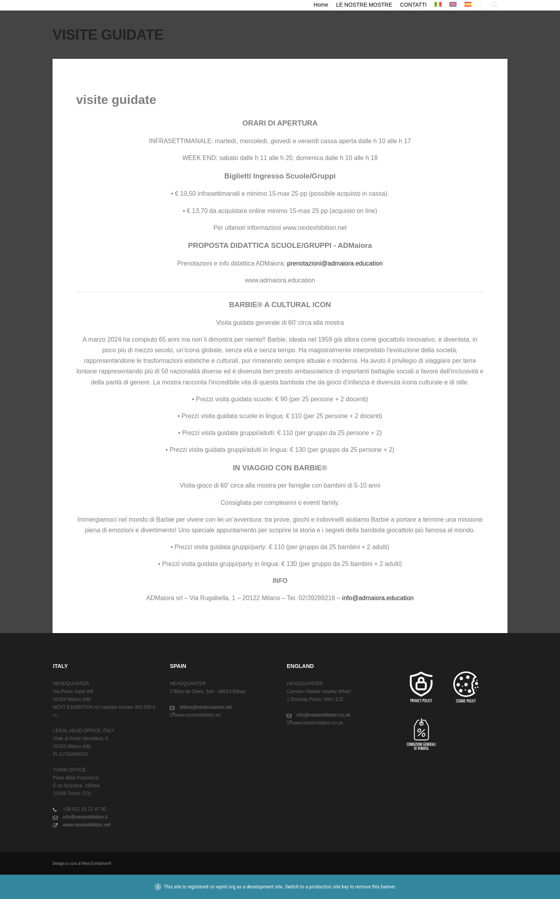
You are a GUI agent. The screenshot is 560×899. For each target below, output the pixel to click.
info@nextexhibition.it (80, 817)
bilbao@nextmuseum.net (201, 707)
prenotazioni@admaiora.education (335, 263)
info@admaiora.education (378, 598)
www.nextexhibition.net (82, 825)
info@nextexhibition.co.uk (318, 715)
